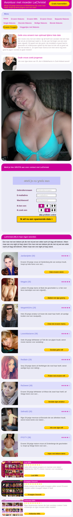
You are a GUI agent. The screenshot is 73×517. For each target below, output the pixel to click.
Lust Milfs (34, 475)
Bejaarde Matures (62, 19)
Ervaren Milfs (32, 19)
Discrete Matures (25, 23)
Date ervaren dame (56, 272)
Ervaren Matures (17, 19)
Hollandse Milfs (34, 514)
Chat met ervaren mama (56, 324)
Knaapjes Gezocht (34, 495)
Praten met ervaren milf (56, 376)
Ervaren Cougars (10, 27)
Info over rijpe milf (56, 428)
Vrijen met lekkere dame (56, 454)
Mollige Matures (40, 23)
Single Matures (9, 23)
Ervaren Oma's (46, 19)
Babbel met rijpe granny (56, 298)
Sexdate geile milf (56, 350)
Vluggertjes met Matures (29, 27)
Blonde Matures (56, 23)
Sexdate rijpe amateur (56, 402)
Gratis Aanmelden (59, 4)
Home (5, 19)
